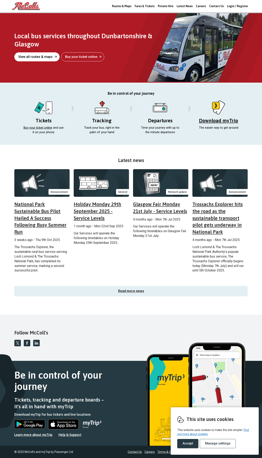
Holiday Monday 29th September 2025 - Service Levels (97, 211)
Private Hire (165, 6)
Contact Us (216, 6)
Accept (188, 443)
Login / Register (237, 6)
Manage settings (217, 443)
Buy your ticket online (83, 57)
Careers (201, 6)
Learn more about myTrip (33, 435)
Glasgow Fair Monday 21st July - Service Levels (160, 207)
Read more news (131, 291)
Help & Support (70, 435)
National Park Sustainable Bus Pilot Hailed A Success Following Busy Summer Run (40, 217)
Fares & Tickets (145, 6)
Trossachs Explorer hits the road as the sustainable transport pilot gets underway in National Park (217, 217)
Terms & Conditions (170, 451)
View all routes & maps (37, 57)
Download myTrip (218, 120)
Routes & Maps (121, 6)
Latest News (185, 6)
